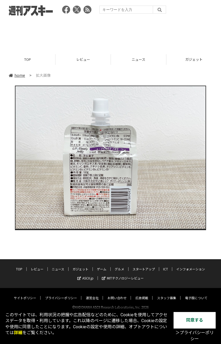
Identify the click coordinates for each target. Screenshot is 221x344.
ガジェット (81, 264)
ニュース (138, 59)
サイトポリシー (25, 292)
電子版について (196, 292)
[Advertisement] (111, 33)
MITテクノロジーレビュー (123, 273)
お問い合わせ (117, 292)
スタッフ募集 (166, 292)
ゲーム (101, 264)
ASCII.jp (85, 273)
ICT (165, 264)
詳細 (18, 332)
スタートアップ (143, 264)
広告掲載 (141, 292)
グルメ (119, 264)
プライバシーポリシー (61, 292)
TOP (27, 59)
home (17, 75)
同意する (194, 320)
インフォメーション (190, 264)
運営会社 (92, 292)
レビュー (83, 59)
